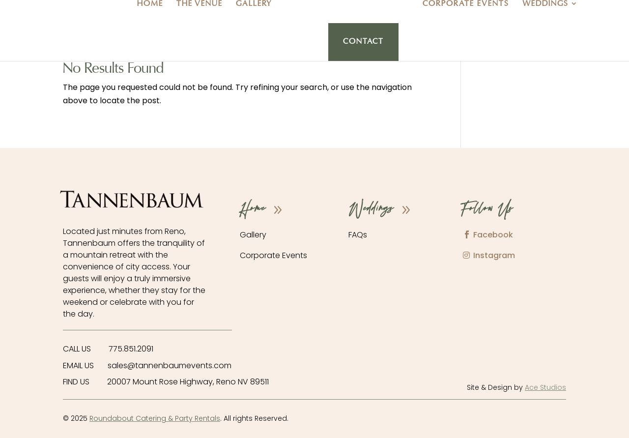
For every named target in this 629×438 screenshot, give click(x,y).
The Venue (199, 4)
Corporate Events (466, 4)
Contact (363, 42)
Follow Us (487, 209)
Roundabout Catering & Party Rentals (154, 418)
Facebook (493, 234)
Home (150, 4)
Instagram (494, 255)
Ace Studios (545, 387)
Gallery (254, 4)
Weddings (545, 4)
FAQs (357, 234)
